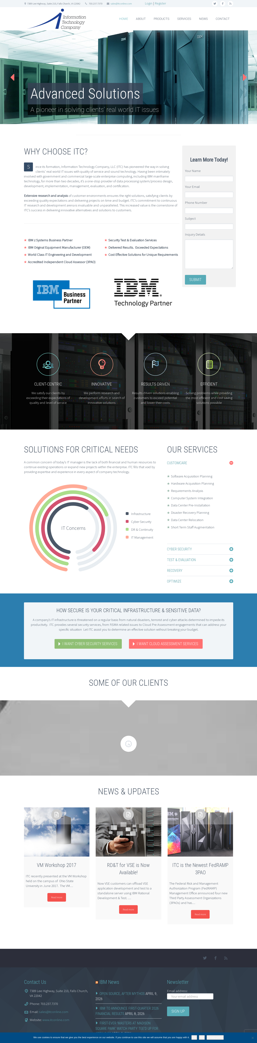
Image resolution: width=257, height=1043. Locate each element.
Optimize (174, 581)
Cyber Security (179, 549)
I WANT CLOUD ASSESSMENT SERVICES (167, 644)
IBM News (109, 969)
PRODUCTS (161, 19)
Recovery (174, 570)
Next (244, 77)
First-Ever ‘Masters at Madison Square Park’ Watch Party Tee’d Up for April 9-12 (127, 1015)
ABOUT (141, 19)
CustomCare (177, 463)
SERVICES (184, 19)
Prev (13, 77)
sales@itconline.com (121, 3)
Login (148, 3)
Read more (56, 884)
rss (230, 3)
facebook (222, 3)
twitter (214, 3)
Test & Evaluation (181, 560)
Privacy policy (215, 1037)
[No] (252, 1038)
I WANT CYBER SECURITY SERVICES (89, 644)
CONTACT (223, 19)
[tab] (200, 462)
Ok (194, 1037)
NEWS (203, 19)
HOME (123, 19)
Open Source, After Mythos (122, 980)
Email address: (177, 977)
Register (160, 3)
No (201, 1037)
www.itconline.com (55, 1006)
